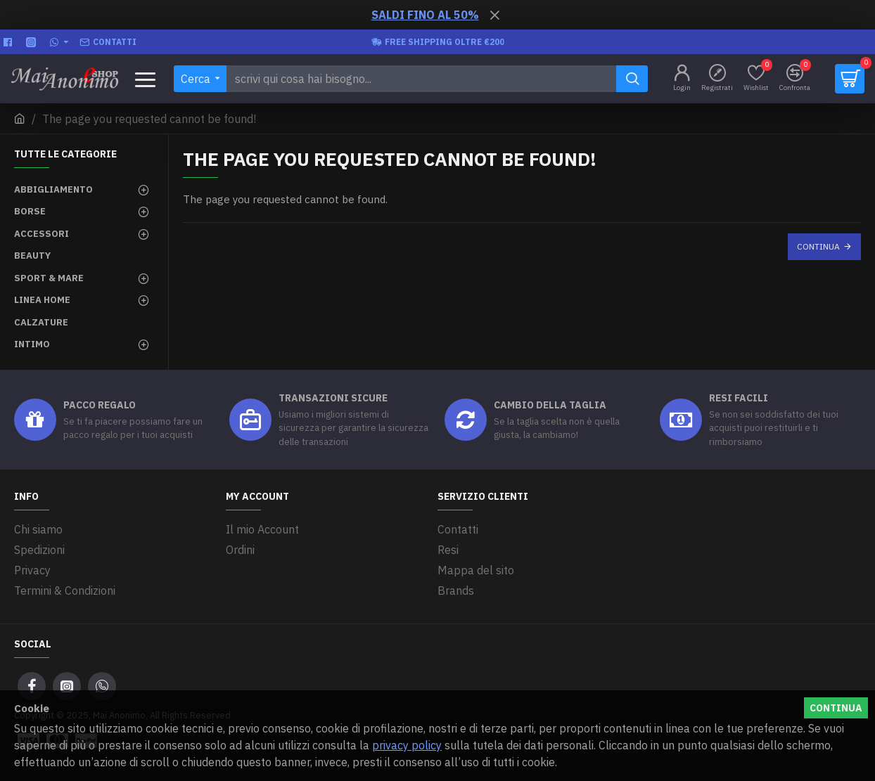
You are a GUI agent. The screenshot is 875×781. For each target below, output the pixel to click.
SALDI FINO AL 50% (425, 15)
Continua (818, 246)
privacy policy (407, 745)
